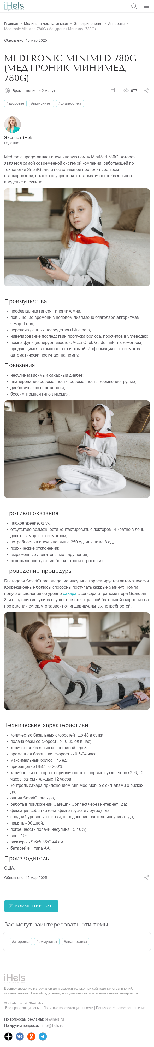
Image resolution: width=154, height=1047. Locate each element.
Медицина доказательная (46, 23)
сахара (70, 593)
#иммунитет (41, 103)
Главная (11, 23)
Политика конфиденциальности (68, 1008)
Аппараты (116, 23)
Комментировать (31, 906)
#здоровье (15, 103)
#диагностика (69, 103)
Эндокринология (88, 23)
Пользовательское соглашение (120, 1008)
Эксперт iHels (18, 137)
